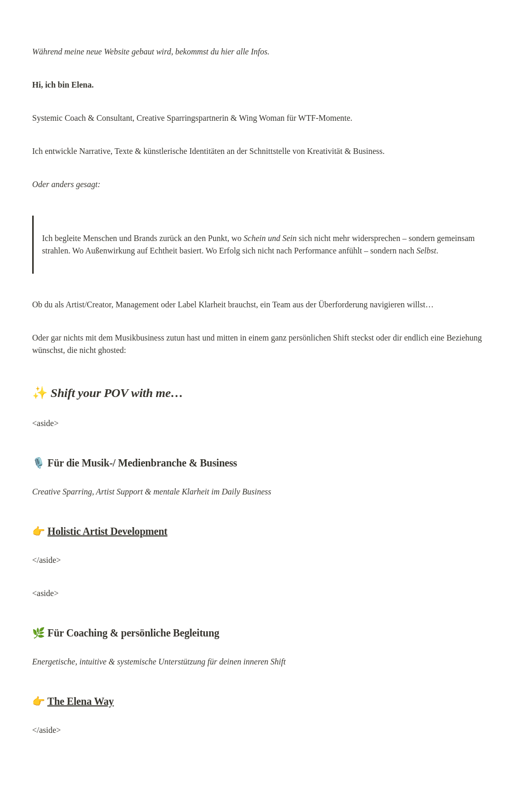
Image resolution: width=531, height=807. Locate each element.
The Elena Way (80, 701)
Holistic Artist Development (107, 531)
